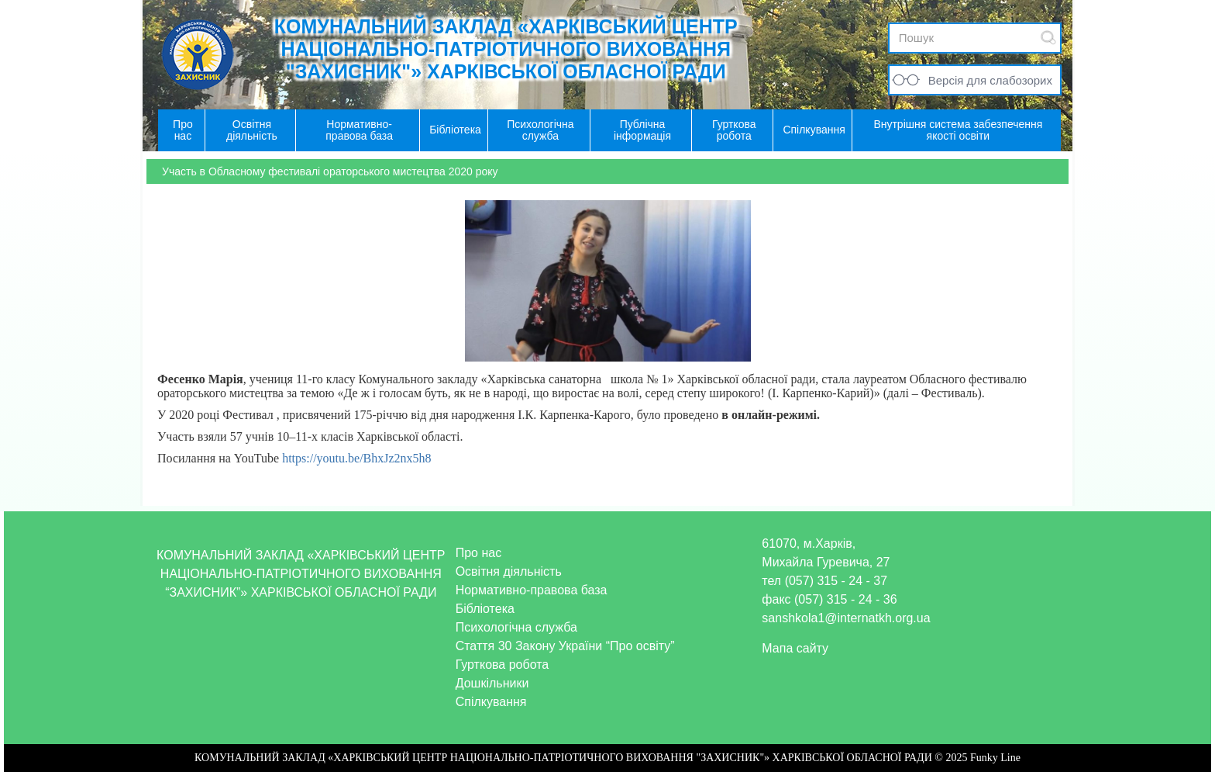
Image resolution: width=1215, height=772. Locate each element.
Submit (1048, 37)
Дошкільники (492, 683)
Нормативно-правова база (532, 590)
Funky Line (995, 757)
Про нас (478, 552)
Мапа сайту (795, 648)
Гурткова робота (502, 664)
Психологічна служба (516, 627)
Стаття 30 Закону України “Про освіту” (565, 646)
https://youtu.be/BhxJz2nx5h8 (356, 458)
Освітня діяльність (509, 571)
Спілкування (491, 701)
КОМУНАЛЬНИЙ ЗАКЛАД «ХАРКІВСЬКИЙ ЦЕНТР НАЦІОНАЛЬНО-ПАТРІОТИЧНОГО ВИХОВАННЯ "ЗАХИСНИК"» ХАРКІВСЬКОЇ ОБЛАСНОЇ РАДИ (506, 49)
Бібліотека (485, 608)
